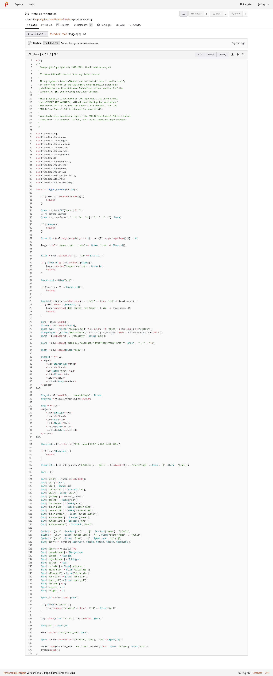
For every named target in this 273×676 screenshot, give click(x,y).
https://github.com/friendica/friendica (53, 19)
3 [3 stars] (225, 13)
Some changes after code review (79, 43)
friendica (36, 14)
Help (31, 4)
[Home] (6, 4)
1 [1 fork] (245, 13)
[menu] (244, 673)
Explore (19, 4)
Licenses (258, 672)
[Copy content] (237, 55)
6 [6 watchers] (206, 13)
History (223, 54)
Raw (200, 54)
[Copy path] (84, 34)
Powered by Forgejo (14, 672)
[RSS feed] (183, 14)
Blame (211, 54)
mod (64, 34)
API (267, 672)
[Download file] (232, 55)
